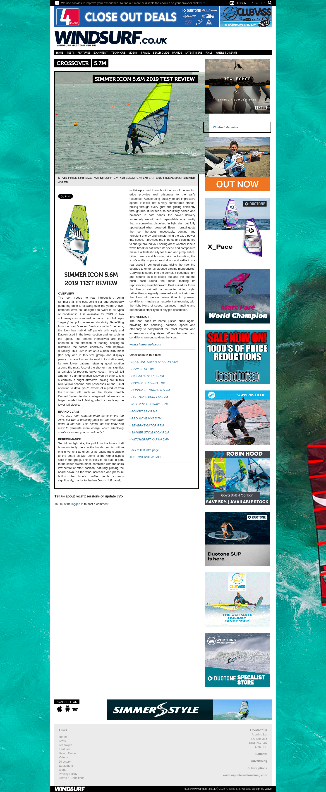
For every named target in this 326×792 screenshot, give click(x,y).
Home (59, 52)
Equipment (100, 52)
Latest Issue (193, 52)
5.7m (100, 63)
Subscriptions (257, 768)
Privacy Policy (68, 773)
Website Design (251, 788)
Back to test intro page (144, 450)
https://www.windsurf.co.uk (200, 788)
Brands (177, 52)
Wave (268, 788)
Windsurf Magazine (225, 127)
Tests (71, 52)
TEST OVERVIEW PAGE (145, 457)
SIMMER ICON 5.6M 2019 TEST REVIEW (145, 79)
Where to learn (226, 52)
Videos (133, 52)
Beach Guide (161, 52)
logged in (77, 504)
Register (258, 3)
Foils (209, 52)
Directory (65, 761)
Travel (145, 52)
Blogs (62, 769)
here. (202, 3)
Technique (118, 52)
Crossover (73, 63)
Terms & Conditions (71, 778)
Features (84, 52)
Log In (241, 3)
